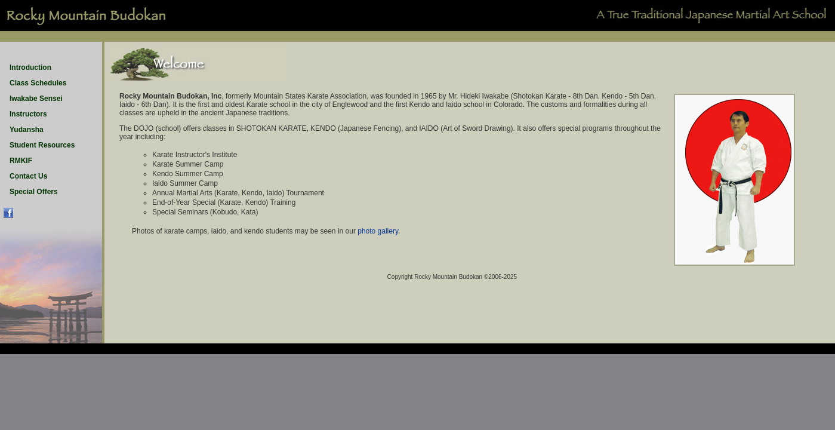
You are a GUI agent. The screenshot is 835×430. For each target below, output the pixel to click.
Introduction (30, 67)
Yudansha (27, 129)
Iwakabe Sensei (36, 98)
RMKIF (21, 160)
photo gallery (378, 231)
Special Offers (34, 192)
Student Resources (42, 145)
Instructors (28, 114)
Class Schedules (38, 83)
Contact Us (28, 176)
